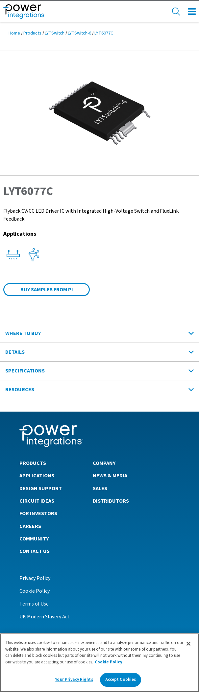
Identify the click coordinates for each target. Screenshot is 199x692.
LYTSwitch (54, 33)
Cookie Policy (34, 591)
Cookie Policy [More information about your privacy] (108, 662)
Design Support (40, 488)
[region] (99, 662)
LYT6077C (103, 33)
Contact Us (34, 551)
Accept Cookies (120, 679)
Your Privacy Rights (74, 679)
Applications (36, 475)
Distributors (111, 501)
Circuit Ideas (36, 501)
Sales (100, 488)
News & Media (110, 475)
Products (32, 33)
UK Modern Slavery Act (44, 616)
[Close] (188, 643)
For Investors (38, 513)
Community (34, 538)
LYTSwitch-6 (79, 33)
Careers (30, 526)
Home (14, 33)
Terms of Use (34, 604)
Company (104, 463)
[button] (99, 112)
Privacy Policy (34, 578)
